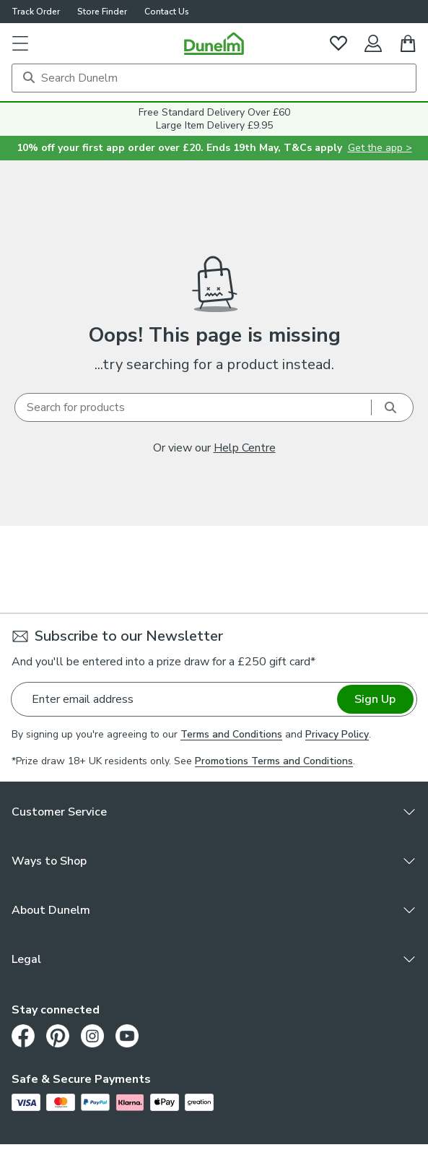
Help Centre (245, 448)
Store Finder (102, 11)
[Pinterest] (57, 1035)
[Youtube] (127, 1035)
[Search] (214, 78)
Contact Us (166, 11)
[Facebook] (23, 1035)
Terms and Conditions (231, 734)
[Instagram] (92, 1035)
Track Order (36, 11)
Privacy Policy (337, 734)
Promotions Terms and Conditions (274, 761)
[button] (20, 43)
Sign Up (375, 699)
